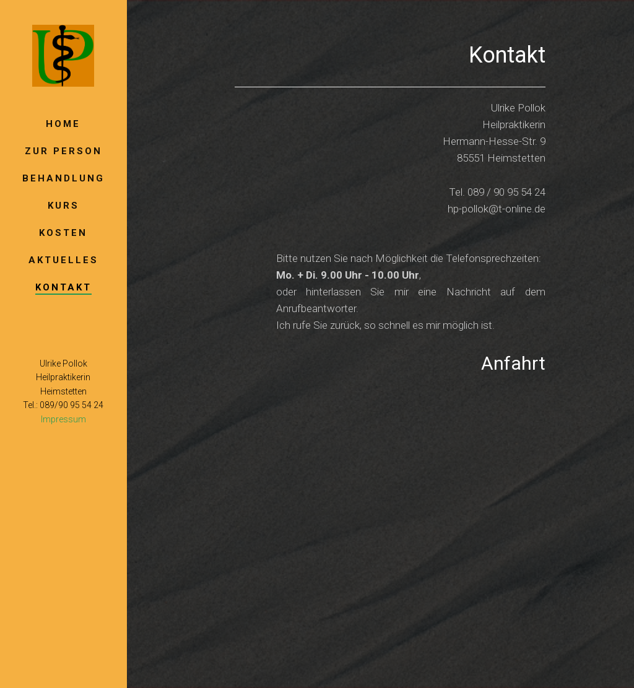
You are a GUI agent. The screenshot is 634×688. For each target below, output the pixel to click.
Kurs (63, 205)
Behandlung (63, 178)
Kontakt (63, 287)
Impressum (63, 419)
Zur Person (63, 151)
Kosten (63, 232)
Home (63, 123)
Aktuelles (63, 260)
